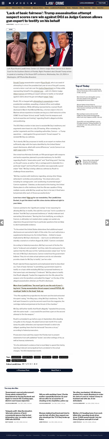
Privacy (44, 435)
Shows (47, 8)
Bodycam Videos (38, 8)
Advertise (28, 435)
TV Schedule (27, 8)
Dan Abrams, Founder (96, 435)
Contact (86, 435)
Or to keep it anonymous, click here (90, 163)
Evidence (37, 357)
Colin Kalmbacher (11, 403)
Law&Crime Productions (57, 8)
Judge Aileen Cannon (19, 360)
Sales (94, 8)
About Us (21, 435)
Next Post (107, 223)
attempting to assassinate (43, 101)
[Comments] (6, 27)
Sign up (30, 198)
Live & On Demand (87, 3)
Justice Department (46, 88)
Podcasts (75, 8)
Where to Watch (17, 8)
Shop (81, 8)
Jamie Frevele (43, 422)
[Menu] (3, 3)
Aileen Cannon (18, 94)
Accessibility (51, 435)
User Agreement (61, 435)
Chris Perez (10, 24)
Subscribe (100, 8)
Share (11, 29)
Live (8, 8)
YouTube (102, 3)
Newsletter (36, 435)
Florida (55, 357)
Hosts (68, 8)
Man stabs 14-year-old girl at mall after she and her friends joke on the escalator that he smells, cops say (89, 91)
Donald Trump (18, 83)
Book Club (87, 8)
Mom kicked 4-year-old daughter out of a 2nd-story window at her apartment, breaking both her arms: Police (88, 98)
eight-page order (19, 150)
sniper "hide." (49, 97)
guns (8, 360)
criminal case (38, 91)
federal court (46, 357)
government (64, 357)
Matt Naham (9, 422)
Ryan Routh (45, 83)
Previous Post (2, 223)
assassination (16, 357)
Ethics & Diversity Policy (75, 435)
